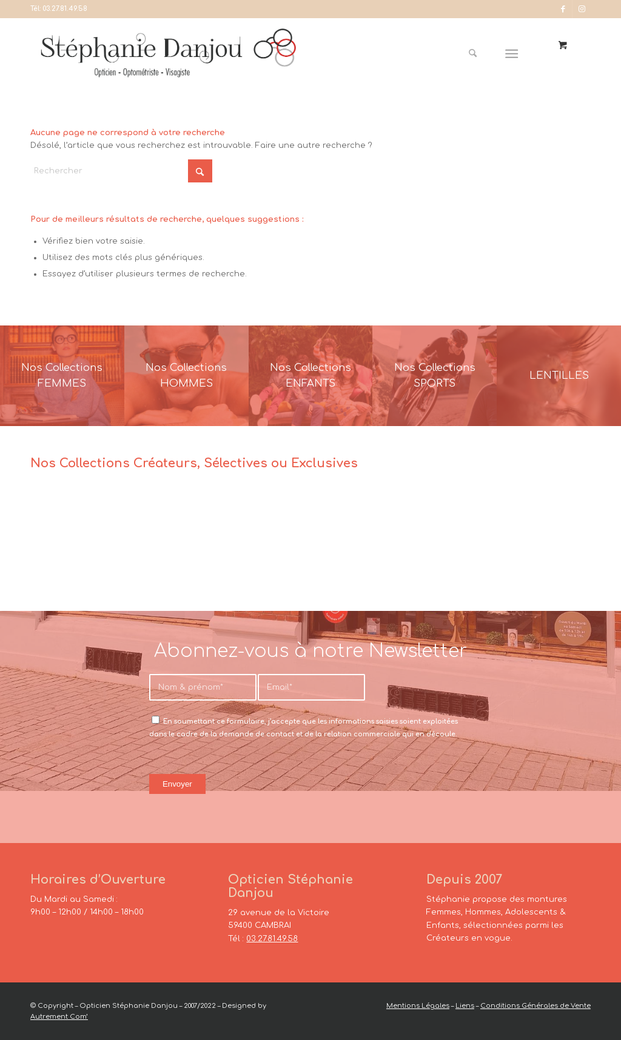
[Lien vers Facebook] (563, 9)
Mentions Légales (417, 1006)
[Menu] (512, 54)
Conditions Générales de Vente (535, 1006)
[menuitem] (477, 54)
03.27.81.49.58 (64, 9)
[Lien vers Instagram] (581, 9)
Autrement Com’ (59, 1017)
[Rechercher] (473, 54)
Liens (464, 1006)
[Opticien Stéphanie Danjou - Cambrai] (181, 54)
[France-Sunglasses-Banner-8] (434, 375)
